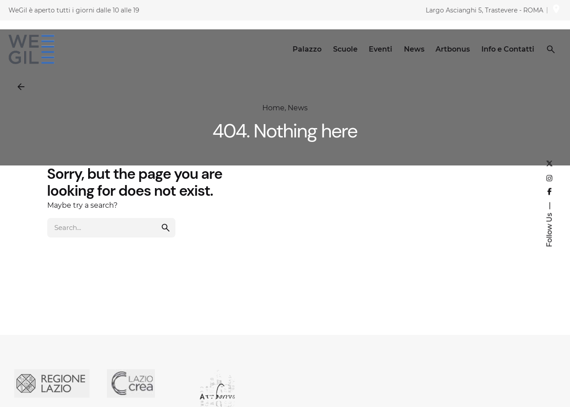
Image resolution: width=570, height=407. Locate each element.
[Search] (551, 49)
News (298, 108)
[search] (165, 236)
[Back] (20, 86)
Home (273, 108)
